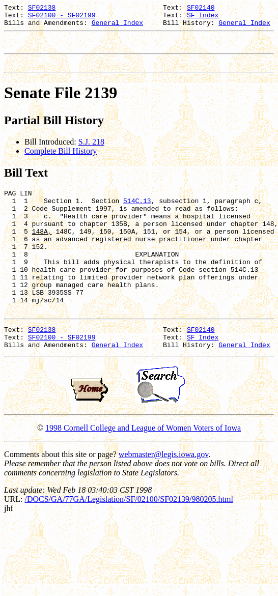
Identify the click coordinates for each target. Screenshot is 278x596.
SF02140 (201, 8)
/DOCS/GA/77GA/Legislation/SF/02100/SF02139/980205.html (128, 537)
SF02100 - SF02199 (62, 17)
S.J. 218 (91, 151)
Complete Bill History (60, 160)
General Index (117, 27)
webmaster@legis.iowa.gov (163, 492)
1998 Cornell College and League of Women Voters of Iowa (143, 466)
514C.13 (137, 212)
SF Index (202, 17)
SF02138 (42, 8)
